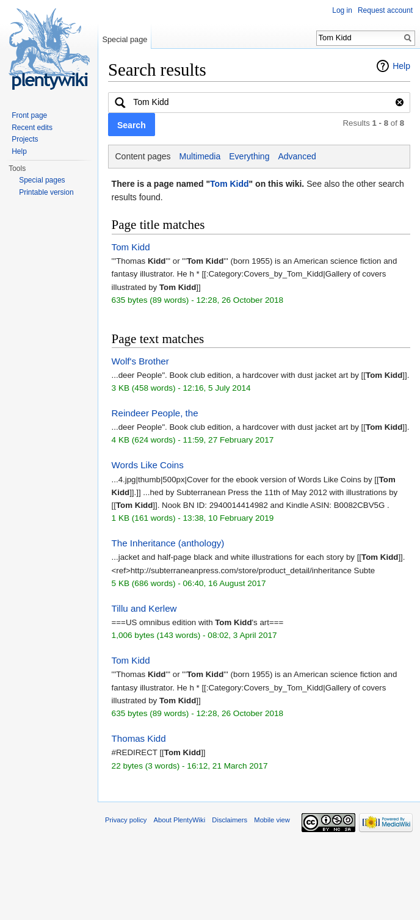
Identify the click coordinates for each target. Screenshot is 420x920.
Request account (385, 10)
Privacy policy (126, 820)
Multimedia (200, 156)
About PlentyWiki (180, 820)
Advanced (297, 156)
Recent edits (32, 127)
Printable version (46, 192)
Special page (124, 39)
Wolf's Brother (140, 361)
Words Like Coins (148, 465)
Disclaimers (229, 820)
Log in (342, 10)
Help (401, 66)
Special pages (42, 180)
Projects (25, 139)
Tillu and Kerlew (144, 608)
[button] (131, 124)
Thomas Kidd (139, 738)
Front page (29, 115)
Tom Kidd (229, 184)
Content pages (143, 156)
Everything (249, 156)
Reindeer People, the (155, 413)
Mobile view (271, 820)
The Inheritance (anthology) (168, 543)
